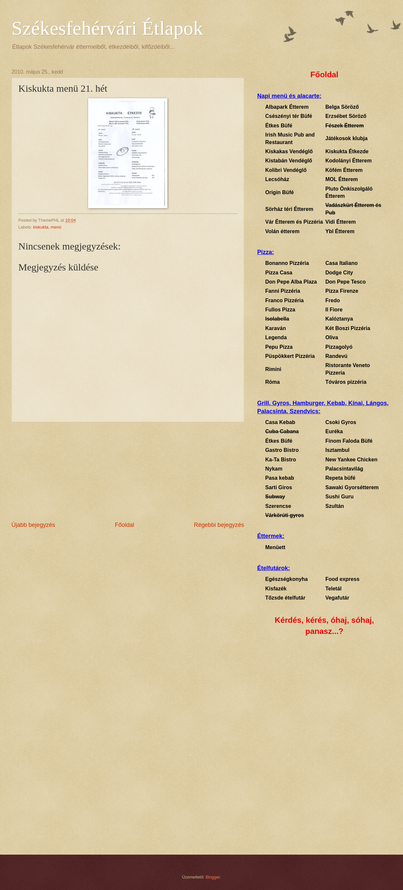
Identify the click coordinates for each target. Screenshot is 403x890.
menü (56, 227)
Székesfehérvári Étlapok (107, 28)
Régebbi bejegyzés (219, 525)
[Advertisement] (128, 471)
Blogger (213, 877)
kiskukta (40, 227)
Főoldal (124, 525)
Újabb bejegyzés (33, 525)
